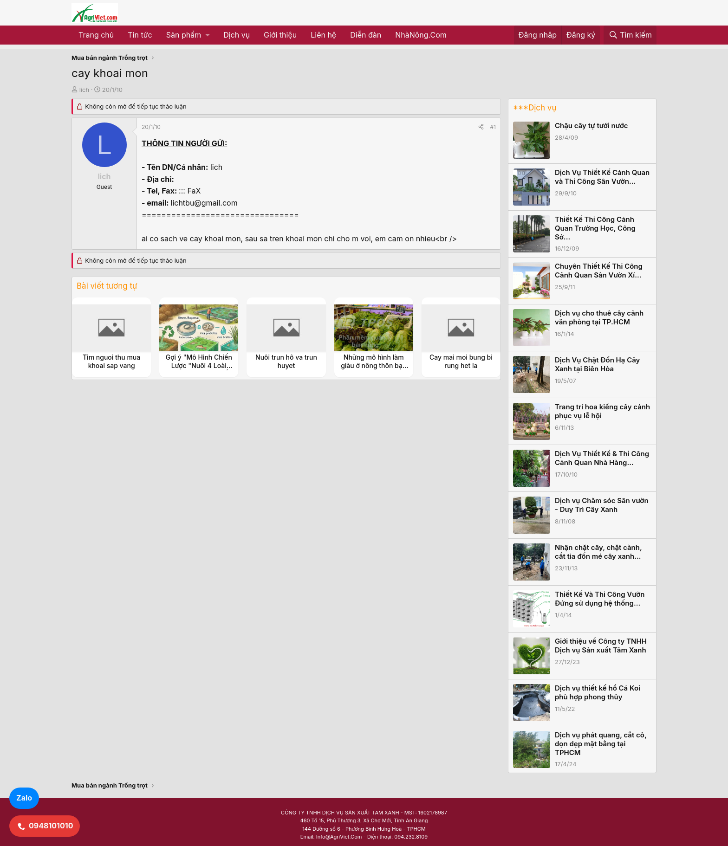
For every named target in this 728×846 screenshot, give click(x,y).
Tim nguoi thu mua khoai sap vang (111, 361)
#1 (493, 126)
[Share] (481, 127)
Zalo (24, 797)
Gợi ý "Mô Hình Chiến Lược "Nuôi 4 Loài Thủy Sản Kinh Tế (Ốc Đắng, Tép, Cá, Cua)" (199, 370)
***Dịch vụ (534, 107)
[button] (187, 35)
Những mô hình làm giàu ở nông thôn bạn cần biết (373, 365)
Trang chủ (96, 34)
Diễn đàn (365, 34)
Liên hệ (323, 34)
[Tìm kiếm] (630, 35)
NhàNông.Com (421, 34)
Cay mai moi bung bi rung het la (461, 361)
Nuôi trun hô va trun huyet (286, 361)
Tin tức (140, 34)
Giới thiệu (280, 34)
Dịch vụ (236, 34)
